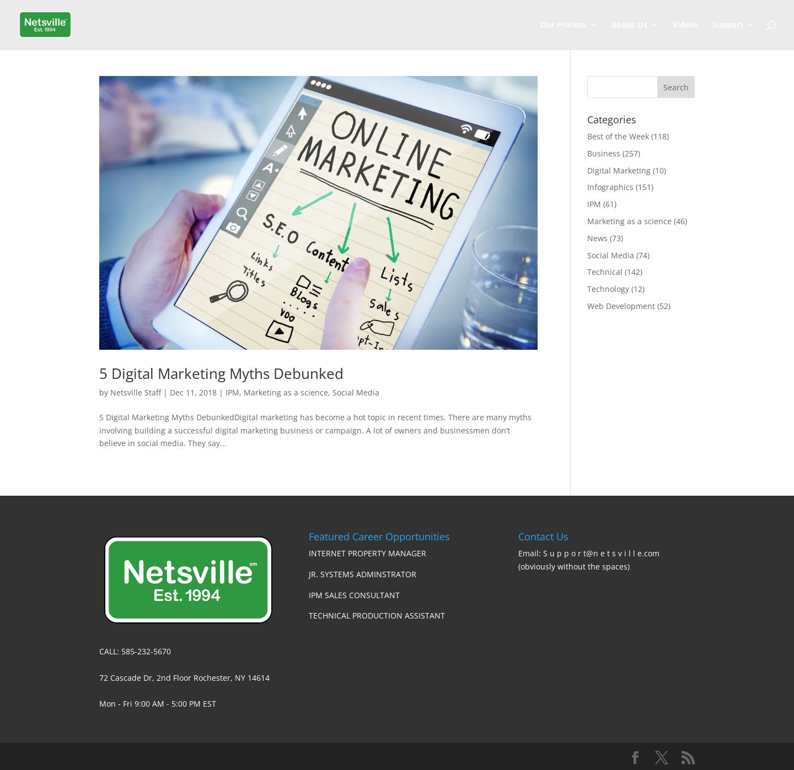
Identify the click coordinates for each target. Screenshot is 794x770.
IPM (232, 392)
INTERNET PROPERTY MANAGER (367, 553)
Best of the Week (618, 136)
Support (727, 25)
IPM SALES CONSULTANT (354, 595)
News (597, 238)
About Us (629, 25)
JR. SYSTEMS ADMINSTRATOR (362, 574)
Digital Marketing (619, 170)
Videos (685, 25)
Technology (608, 289)
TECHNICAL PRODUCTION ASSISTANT (377, 615)
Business (603, 153)
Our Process (563, 25)
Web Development (621, 306)
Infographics (610, 187)
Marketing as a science (286, 392)
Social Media (355, 392)
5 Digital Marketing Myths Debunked (221, 373)
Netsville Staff (135, 392)
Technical (605, 272)
